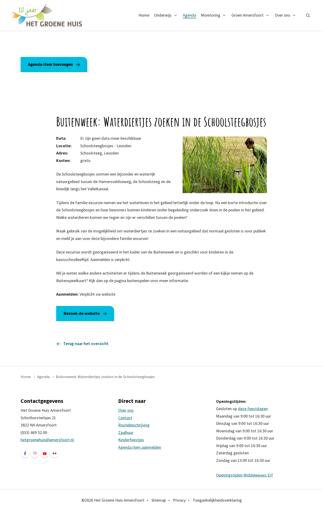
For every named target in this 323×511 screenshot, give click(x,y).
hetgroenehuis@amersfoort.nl (47, 439)
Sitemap (158, 500)
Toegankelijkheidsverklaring (217, 500)
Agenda (189, 15)
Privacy (179, 500)
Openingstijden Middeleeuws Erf (244, 475)
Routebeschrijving (134, 425)
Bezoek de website (82, 313)
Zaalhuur (125, 432)
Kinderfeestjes (131, 439)
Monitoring (210, 15)
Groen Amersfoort (247, 15)
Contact (125, 417)
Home (144, 15)
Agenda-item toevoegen (51, 64)
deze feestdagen (253, 408)
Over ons (282, 15)
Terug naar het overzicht (86, 343)
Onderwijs (163, 15)
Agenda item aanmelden (139, 447)
